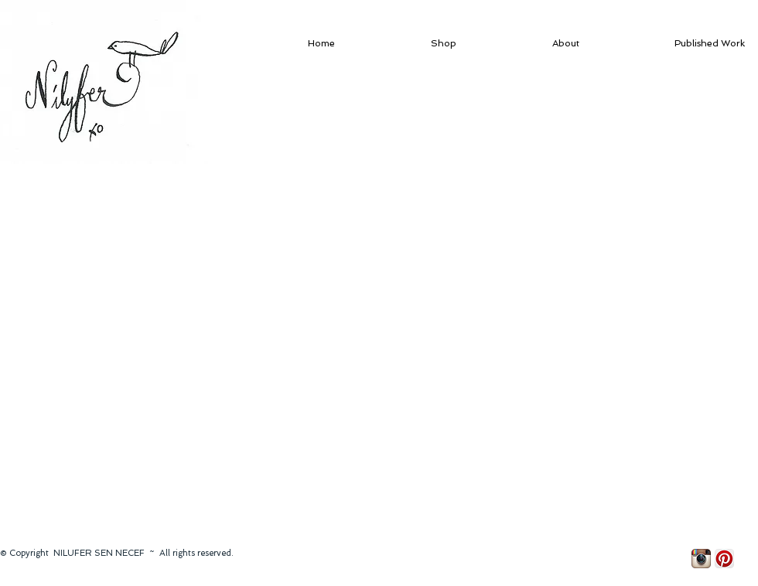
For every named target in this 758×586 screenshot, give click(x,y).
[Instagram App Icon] (701, 558)
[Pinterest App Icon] (724, 558)
